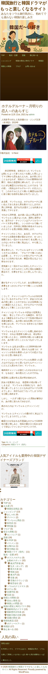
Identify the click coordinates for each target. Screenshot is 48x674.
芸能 (23, 55)
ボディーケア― (14, 623)
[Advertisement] (24, 93)
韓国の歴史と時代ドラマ (25, 61)
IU (7, 442)
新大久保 (14, 569)
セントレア (12, 535)
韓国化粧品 (9, 621)
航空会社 (14, 583)
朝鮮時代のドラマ (15, 609)
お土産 (7, 506)
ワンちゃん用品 (14, 520)
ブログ (18, 66)
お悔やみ (11, 546)
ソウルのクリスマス (16, 586)
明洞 (12, 572)
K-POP (10, 540)
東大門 (13, 575)
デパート (11, 517)
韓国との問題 (13, 603)
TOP (6, 503)
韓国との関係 (10, 598)
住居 (9, 595)
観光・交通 (13, 55)
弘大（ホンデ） (17, 566)
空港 (12, 578)
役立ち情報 (9, 532)
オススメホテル (14, 557)
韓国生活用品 (13, 509)
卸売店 (10, 523)
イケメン (11, 543)
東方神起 (11, 549)
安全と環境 (12, 601)
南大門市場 (15, 563)
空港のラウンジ (17, 580)
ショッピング (10, 512)
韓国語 (41, 61)
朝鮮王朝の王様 (14, 615)
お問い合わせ (30, 66)
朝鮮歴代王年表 (14, 612)
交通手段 (11, 592)
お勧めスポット (14, 560)
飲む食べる (34, 55)
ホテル (10, 589)
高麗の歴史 (12, 618)
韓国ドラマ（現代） (19, 444)
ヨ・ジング (13, 442)
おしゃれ (11, 514)
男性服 (10, 526)
